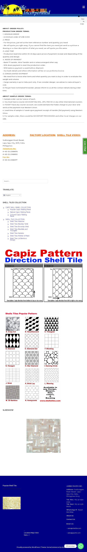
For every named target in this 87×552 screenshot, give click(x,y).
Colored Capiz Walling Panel (18, 215)
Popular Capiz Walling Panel (20, 209)
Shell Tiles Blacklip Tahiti (19, 224)
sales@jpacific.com (74, 533)
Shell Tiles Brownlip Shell (19, 226)
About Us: (70, 516)
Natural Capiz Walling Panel (20, 212)
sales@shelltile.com (74, 528)
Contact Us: (70, 519)
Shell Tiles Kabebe (17, 233)
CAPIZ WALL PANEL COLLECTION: (18, 207)
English (7, 195)
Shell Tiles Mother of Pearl (19, 236)
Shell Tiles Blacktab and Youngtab (19, 230)
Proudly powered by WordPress (28, 547)
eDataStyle (66, 547)
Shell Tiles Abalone (17, 221)
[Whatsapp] (81, 546)
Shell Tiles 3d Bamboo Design (18, 239)
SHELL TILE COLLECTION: (15, 219)
